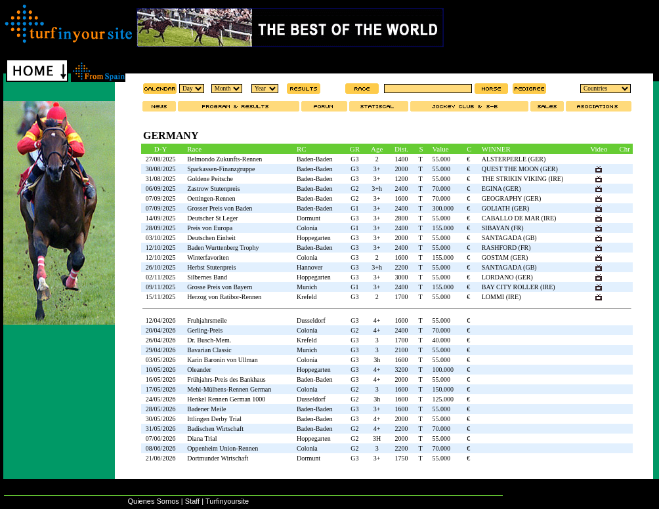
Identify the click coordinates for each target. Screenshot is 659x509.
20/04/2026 (161, 330)
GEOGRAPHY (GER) (511, 198)
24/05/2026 (161, 399)
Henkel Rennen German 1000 (226, 399)
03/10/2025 (161, 237)
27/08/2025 (161, 159)
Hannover (309, 267)
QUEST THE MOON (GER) (520, 169)
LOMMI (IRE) (501, 296)
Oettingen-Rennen (211, 198)
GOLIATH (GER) (506, 208)
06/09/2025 (161, 188)
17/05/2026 (161, 389)
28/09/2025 (161, 228)
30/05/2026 (161, 418)
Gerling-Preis (205, 330)
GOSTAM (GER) (505, 257)
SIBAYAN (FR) (503, 228)
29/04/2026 (161, 350)
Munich (307, 287)
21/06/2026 (161, 458)
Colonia (307, 228)
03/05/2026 (161, 359)
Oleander (199, 369)
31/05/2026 (161, 428)
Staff (192, 501)
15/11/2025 (160, 296)
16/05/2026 (161, 379)
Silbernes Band (207, 277)
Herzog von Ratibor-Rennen (224, 296)
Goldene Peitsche (210, 178)
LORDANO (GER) (507, 277)
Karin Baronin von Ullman (222, 359)
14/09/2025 (161, 218)
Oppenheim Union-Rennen (222, 448)
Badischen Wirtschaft (215, 428)
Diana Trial (202, 438)
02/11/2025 (160, 277)
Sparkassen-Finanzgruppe (221, 169)
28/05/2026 (161, 409)
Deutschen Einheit (211, 237)
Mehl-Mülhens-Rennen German (229, 389)
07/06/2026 (161, 438)
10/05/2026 (161, 369)
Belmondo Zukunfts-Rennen (224, 159)
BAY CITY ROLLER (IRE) (518, 287)
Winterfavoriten (207, 257)
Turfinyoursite (227, 501)
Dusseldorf (311, 320)
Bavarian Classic (209, 350)
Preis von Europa (209, 228)
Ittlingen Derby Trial (214, 418)
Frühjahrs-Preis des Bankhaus (226, 379)
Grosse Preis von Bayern (219, 287)
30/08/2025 (161, 169)
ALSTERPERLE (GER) (514, 159)
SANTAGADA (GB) (509, 237)
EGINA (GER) (501, 188)
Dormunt (308, 218)
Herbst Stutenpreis (211, 267)
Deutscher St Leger (212, 218)
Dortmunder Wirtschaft (217, 458)
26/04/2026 (161, 340)
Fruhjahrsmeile (207, 320)
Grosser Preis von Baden (219, 208)
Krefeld (307, 296)
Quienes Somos (153, 501)
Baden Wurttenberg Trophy (223, 247)
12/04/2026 (161, 320)
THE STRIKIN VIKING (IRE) (523, 178)
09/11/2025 (160, 287)
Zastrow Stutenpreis (213, 188)
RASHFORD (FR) (506, 247)
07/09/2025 (161, 198)
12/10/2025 (161, 247)
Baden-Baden (314, 159)
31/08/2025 (161, 178)
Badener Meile (206, 409)
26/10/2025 (161, 267)
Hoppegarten (314, 237)
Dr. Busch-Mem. (209, 340)
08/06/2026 (161, 448)
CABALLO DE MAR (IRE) (519, 218)
